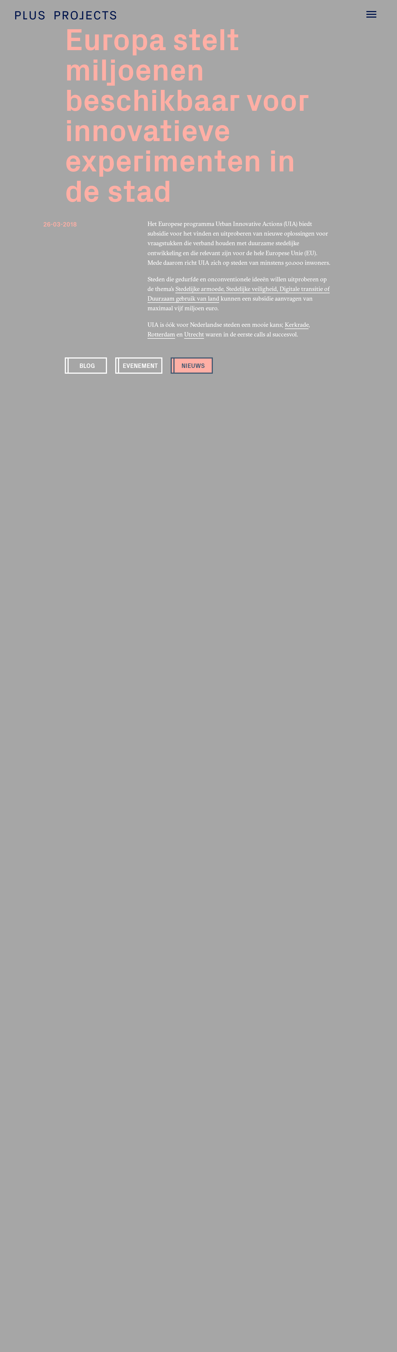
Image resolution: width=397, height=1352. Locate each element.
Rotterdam (161, 334)
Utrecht (194, 334)
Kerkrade (297, 324)
